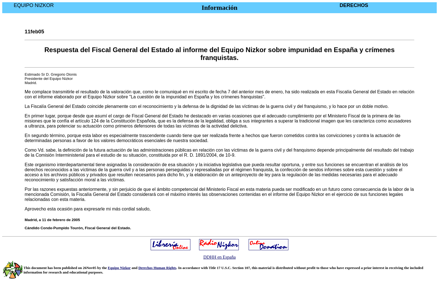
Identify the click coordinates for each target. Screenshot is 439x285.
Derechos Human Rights (157, 268)
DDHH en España (219, 257)
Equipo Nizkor (119, 268)
